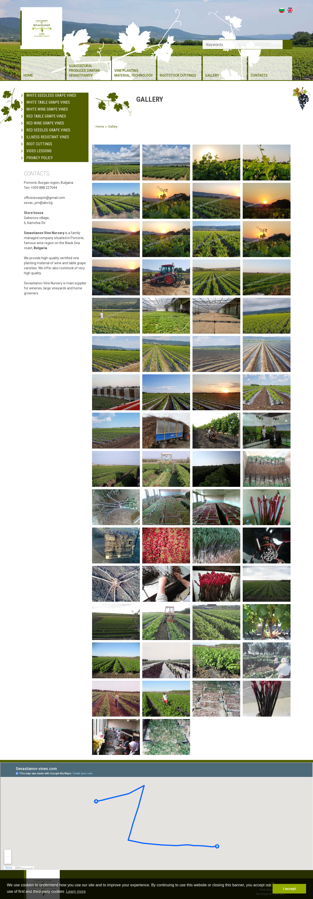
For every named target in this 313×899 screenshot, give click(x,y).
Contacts (259, 75)
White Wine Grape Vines (47, 102)
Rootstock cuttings (178, 75)
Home (28, 75)
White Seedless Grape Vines (51, 88)
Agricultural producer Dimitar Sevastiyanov (84, 70)
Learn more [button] (76, 891)
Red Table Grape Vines (46, 109)
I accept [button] (289, 889)
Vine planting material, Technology (133, 73)
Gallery (212, 75)
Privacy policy (39, 151)
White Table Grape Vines (48, 95)
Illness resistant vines (47, 130)
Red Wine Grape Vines (45, 116)
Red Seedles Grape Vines (48, 123)
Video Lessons (39, 144)
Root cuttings (39, 137)
